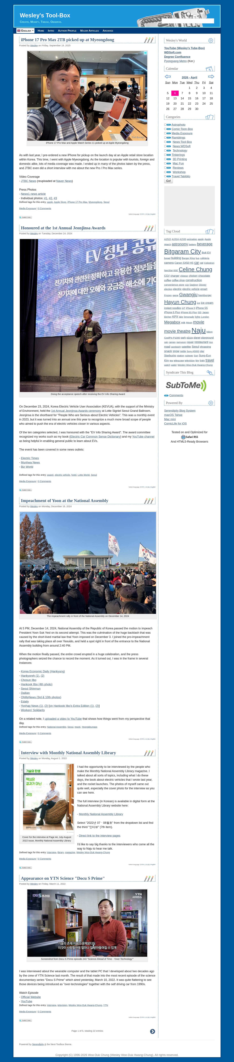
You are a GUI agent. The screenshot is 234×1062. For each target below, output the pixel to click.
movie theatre (177, 331)
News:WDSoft (182, 146)
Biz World (27, 466)
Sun (196, 355)
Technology (180, 150)
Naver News (64, 181)
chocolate (204, 275)
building (176, 258)
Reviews (178, 167)
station (180, 355)
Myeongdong (95, 202)
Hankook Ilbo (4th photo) (36, 684)
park (183, 337)
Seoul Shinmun (30, 688)
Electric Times (30, 458)
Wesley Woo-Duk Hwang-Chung (93, 852)
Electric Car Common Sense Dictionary (95, 436)
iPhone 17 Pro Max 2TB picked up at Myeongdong (67, 39)
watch (167, 365)
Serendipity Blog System (179, 410)
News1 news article (33, 194)
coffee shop (178, 280)
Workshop (179, 172)
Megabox (172, 322)
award (50, 475)
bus (197, 258)
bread (167, 258)
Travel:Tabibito (181, 176)
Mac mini (170, 419)
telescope (179, 360)
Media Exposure (27, 208)
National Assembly (56, 727)
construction (194, 280)
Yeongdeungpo (89, 727)
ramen (172, 342)
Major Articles (99, 30)
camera (169, 262)
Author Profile (74, 30)
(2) (42, 675)
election (168, 289)
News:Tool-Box (182, 142)
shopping (205, 346)
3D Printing (180, 159)
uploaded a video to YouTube (63, 718)
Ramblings (178, 137)
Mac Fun (178, 163)
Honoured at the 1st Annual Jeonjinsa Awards (63, 228)
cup (187, 285)
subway (189, 355)
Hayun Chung (180, 302)
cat (201, 262)
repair (190, 342)
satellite (186, 346)
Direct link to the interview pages (99, 835)
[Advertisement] (189, 206)
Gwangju (188, 294)
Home (42, 30)
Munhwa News (30, 462)
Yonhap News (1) (32, 705)
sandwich (176, 347)
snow (176, 351)
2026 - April (189, 77)
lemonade (189, 317)
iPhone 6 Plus (172, 312)
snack (168, 351)
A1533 (182, 239)
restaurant (201, 342)
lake (181, 317)
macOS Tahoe (173, 415)
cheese (184, 275)
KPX (175, 316)
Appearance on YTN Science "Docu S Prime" (63, 878)
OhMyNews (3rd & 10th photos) (41, 697)
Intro (54, 30)
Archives (121, 30)
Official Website (31, 997)
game (175, 295)
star (202, 351)
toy (197, 360)
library (61, 852)
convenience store (174, 284)
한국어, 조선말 (145, 214)
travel (77, 727)
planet (197, 337)
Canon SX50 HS (184, 262)
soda (183, 351)
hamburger (205, 295)
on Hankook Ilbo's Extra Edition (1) (72, 705)
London (205, 317)
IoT (183, 308)
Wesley (34, 45)
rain (166, 342)
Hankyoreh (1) (30, 675)
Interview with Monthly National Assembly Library (68, 752)
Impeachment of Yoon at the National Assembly (64, 500)
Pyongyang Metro (175, 61)
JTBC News (28, 181)
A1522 (167, 239)
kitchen (168, 317)
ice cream (207, 302)
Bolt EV (206, 252)
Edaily (25, 701)
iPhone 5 (190, 308)
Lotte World (84, 475)
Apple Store (60, 202)
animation (192, 239)
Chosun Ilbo (28, 680)
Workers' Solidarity (33, 710)
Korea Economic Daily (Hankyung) (43, 671)
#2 (50, 198)
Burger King (188, 258)
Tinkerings (178, 154)
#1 (45, 198)
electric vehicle (62, 475)
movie (198, 322)
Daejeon (194, 285)
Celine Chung (195, 269)
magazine (70, 852)
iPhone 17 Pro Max (77, 202)
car (196, 263)
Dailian (25, 693)
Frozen (168, 295)
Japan (205, 312)
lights (197, 317)
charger (175, 275)
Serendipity (38, 1044)
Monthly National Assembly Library (101, 814)
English (153, 214)
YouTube (26, 1001)
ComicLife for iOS (175, 423)
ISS (200, 312)
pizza (190, 337)
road (167, 346)
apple (50, 202)
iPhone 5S (202, 308)
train (202, 360)
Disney (202, 284)
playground (207, 337)
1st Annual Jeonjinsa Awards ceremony (76, 410)
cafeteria (204, 258)
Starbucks (170, 355)
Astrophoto (178, 124)
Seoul (106, 202)
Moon (189, 322)
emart (203, 289)
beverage (205, 244)
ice (198, 303)
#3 (55, 198)
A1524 (175, 239)
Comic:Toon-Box (182, 129)
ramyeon (181, 342)
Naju (198, 330)
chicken (193, 275)
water (174, 365)
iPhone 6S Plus (189, 312)
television (62, 1005)
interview (51, 852)
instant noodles (172, 308)
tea (171, 360)
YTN (105, 1005)
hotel (73, 475)
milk (183, 322)
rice (211, 342)
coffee (167, 280)
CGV (167, 275)
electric (177, 289)
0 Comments (44, 208)
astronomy (180, 244)
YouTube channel (143, 436)
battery (192, 244)
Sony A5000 (193, 351)
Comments (176, 395)
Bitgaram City (182, 251)
